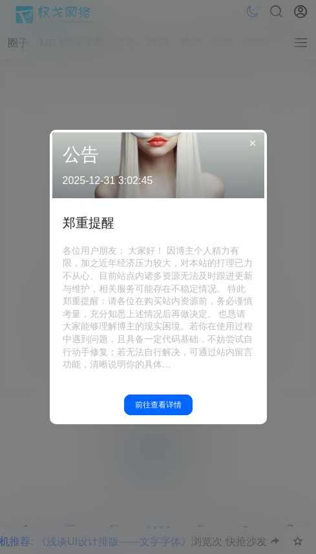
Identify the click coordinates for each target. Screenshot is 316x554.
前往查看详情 (158, 404)
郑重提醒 (88, 223)
